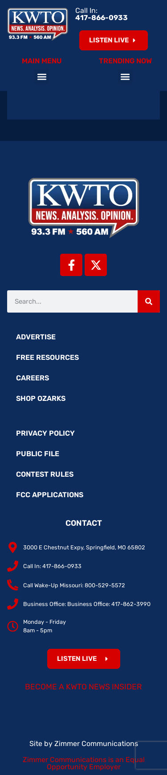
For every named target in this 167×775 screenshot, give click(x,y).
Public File (37, 453)
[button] (41, 76)
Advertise (36, 337)
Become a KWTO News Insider (83, 686)
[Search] (149, 301)
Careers (32, 378)
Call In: (101, 14)
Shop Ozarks (40, 398)
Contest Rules (44, 474)
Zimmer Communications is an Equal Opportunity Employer (84, 763)
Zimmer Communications (96, 743)
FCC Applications (49, 495)
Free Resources (47, 357)
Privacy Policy (45, 433)
